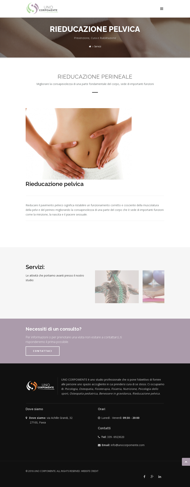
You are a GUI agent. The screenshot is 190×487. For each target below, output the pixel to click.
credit (94, 471)
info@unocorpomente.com (128, 445)
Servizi (97, 46)
